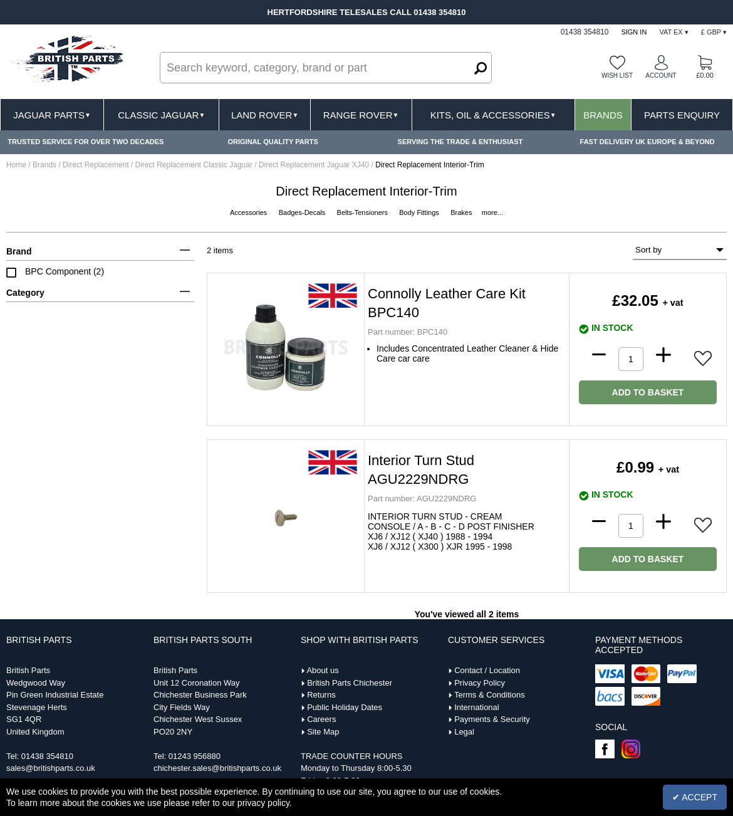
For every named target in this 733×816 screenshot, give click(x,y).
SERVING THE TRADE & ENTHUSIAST (460, 141)
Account (660, 75)
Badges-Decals (303, 212)
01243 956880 (195, 756)
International (476, 707)
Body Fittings (420, 212)
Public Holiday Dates (344, 707)
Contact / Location (487, 670)
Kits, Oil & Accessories (493, 115)
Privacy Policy (479, 683)
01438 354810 (47, 756)
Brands (603, 115)
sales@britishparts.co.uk (50, 768)
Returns (321, 694)
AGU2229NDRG (422, 498)
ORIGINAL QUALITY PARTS (273, 141)
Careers (321, 719)
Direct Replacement (97, 164)
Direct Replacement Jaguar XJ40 (315, 164)
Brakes (462, 212)
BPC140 (407, 332)
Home (16, 164)
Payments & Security (492, 719)
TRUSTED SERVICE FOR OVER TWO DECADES (86, 141)
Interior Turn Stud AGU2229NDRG (421, 469)
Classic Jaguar (161, 115)
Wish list (617, 75)
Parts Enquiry (682, 115)
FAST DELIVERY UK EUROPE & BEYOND (647, 141)
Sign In (634, 32)
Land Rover (264, 115)
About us (322, 670)
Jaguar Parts (52, 115)
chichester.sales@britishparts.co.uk (217, 768)
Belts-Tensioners (363, 212)
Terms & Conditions (489, 694)
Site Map (323, 731)
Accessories (249, 212)
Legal (464, 731)
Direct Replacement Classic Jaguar (195, 164)
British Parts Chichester (349, 683)
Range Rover (361, 115)
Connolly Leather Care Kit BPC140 (447, 303)
